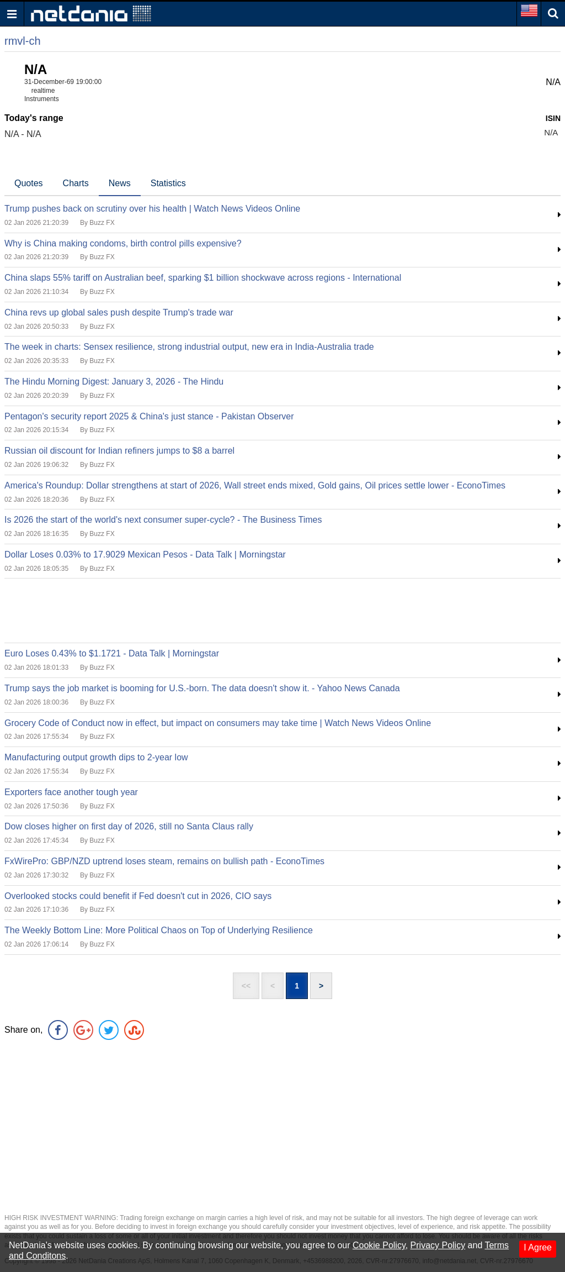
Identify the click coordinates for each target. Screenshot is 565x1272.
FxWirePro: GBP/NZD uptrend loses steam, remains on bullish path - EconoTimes (164, 861)
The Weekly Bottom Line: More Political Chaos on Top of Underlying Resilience (158, 930)
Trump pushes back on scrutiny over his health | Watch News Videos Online (152, 208)
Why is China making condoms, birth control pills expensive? (123, 243)
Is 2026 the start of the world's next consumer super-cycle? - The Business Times (163, 519)
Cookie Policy (379, 1245)
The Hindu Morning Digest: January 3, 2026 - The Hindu (113, 381)
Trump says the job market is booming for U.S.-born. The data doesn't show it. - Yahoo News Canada (202, 688)
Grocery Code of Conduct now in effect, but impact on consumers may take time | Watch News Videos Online (217, 723)
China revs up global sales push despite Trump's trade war (118, 312)
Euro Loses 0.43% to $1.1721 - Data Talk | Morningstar (111, 653)
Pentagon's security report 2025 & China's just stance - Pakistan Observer (149, 416)
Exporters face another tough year (71, 792)
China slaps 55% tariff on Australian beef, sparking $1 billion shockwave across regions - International (202, 277)
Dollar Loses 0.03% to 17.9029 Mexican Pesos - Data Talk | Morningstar (145, 554)
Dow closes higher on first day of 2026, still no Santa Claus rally (128, 826)
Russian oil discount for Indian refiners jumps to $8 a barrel (119, 450)
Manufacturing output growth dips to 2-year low (96, 757)
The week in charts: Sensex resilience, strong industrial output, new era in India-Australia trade (189, 346)
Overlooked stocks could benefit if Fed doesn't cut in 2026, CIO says (137, 896)
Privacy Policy (438, 1245)
